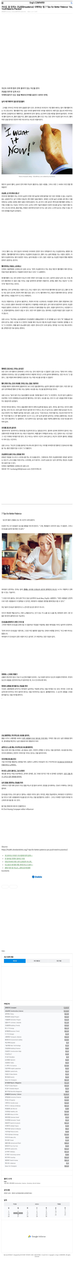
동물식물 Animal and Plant (37, 1143)
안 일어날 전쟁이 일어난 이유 (15, 858)
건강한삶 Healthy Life (37, 1112)
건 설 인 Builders (37, 1057)
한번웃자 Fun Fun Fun (37, 1146)
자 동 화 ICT (37, 1054)
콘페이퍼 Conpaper (37, 1008)
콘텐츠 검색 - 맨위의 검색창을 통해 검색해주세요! (18, 1193)
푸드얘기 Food (37, 1140)
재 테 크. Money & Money (37, 1106)
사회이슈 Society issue (37, 1103)
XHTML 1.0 (40, 1255)
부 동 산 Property (37, 1100)
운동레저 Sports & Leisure (37, 1123)
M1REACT (10, 1255)
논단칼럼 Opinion (37, 1060)
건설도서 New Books (37, 1074)
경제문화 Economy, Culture (37, 1094)
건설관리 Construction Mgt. (37, 1051)
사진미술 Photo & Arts (37, 1132)
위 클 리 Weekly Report (37, 1089)
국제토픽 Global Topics (37, 1126)
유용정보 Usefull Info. (37, 1071)
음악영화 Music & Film (37, 1114)
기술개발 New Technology (37, 1046)
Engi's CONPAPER (37, 3)
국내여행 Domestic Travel (37, 1120)
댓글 (3, 951)
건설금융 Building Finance (37, 1048)
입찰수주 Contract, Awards (37, 1023)
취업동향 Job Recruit (37, 1109)
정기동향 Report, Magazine (37, 1083)
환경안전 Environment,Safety (37, 1040)
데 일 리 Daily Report (37, 1086)
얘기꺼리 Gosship (37, 1157)
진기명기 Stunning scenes (37, 1155)
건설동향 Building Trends (37, 1025)
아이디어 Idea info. (37, 1137)
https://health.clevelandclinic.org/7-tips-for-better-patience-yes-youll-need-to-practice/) (35, 849)
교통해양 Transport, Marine (37, 1037)
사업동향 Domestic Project (37, 1020)
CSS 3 (46, 1255)
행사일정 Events (37, 1077)
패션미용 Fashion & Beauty (37, 1129)
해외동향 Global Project (37, 1017)
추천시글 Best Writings (37, 1135)
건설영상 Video (37, 1063)
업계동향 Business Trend (37, 1031)
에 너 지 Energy (37, 1028)
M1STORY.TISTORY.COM (26, 1255)
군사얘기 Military (37, 1152)
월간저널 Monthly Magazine (37, 1091)
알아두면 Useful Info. (37, 1149)
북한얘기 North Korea (37, 1160)
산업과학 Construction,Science (37, 1011)
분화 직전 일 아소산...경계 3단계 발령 (17, 867)
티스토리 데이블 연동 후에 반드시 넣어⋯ (19, 864)
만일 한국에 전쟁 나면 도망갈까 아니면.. (18, 861)
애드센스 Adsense (37, 1163)
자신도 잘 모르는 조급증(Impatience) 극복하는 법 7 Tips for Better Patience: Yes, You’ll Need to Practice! (37, 8)
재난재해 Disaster (37, 1043)
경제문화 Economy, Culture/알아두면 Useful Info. (14, 11)
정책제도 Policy (37, 1014)
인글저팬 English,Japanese (37, 1068)
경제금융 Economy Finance (37, 1097)
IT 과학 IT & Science (37, 1066)
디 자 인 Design (37, 1034)
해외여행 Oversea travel (37, 1117)
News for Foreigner (37, 1080)
